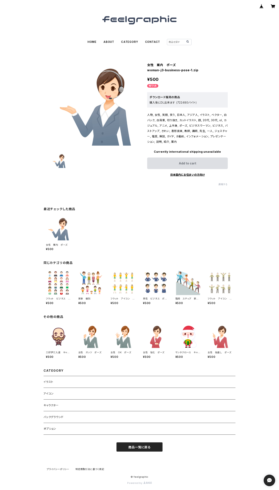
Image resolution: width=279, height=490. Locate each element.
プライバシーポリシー (58, 469)
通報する (223, 184)
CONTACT (152, 41)
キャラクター (51, 405)
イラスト (48, 381)
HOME (92, 41)
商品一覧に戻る (139, 447)
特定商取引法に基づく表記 (89, 469)
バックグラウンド (53, 417)
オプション (50, 428)
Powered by (139, 483)
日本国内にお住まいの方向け (187, 174)
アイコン (49, 393)
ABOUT (108, 41)
